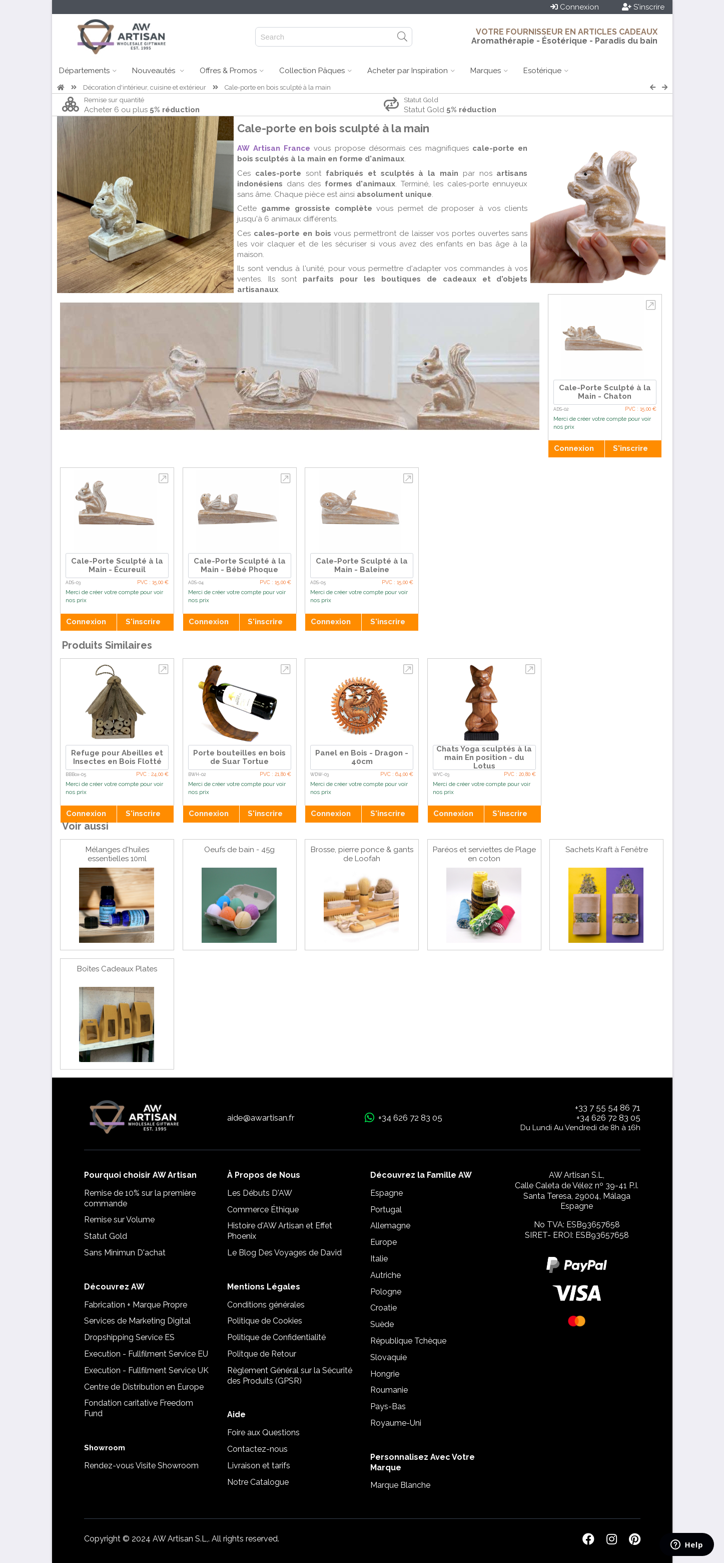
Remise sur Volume (119, 1219)
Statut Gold (105, 1236)
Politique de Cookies (264, 1321)
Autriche (385, 1275)
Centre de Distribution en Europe (144, 1387)
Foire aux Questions (263, 1432)
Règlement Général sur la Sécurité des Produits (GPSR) (289, 1376)
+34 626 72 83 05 (608, 1118)
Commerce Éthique (263, 1209)
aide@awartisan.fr (261, 1118)
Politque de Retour (261, 1354)
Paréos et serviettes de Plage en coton (484, 854)
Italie (379, 1258)
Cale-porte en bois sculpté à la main (278, 87)
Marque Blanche (400, 1485)
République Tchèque (408, 1341)
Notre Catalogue (258, 1482)
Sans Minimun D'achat (125, 1252)
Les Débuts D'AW (259, 1193)
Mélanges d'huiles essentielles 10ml (117, 854)
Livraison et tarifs (258, 1465)
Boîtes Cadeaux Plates (117, 968)
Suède (382, 1324)
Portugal (386, 1209)
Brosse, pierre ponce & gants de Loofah (362, 854)
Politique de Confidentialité (276, 1337)
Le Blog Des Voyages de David (284, 1252)
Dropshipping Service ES (129, 1337)
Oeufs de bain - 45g (239, 849)
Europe (383, 1242)
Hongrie (384, 1374)
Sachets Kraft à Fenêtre (606, 849)
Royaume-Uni (395, 1423)
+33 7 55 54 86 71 (607, 1108)
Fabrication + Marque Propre (135, 1305)
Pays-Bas (388, 1406)
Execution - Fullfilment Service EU (146, 1354)
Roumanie (389, 1390)
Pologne (385, 1291)
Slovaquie (388, 1357)
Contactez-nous (257, 1449)
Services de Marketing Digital (137, 1321)
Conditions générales (266, 1305)
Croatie (383, 1308)
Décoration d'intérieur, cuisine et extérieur (144, 87)
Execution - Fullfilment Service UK (146, 1370)
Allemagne (390, 1225)
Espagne (386, 1193)
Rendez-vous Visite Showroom (141, 1465)
